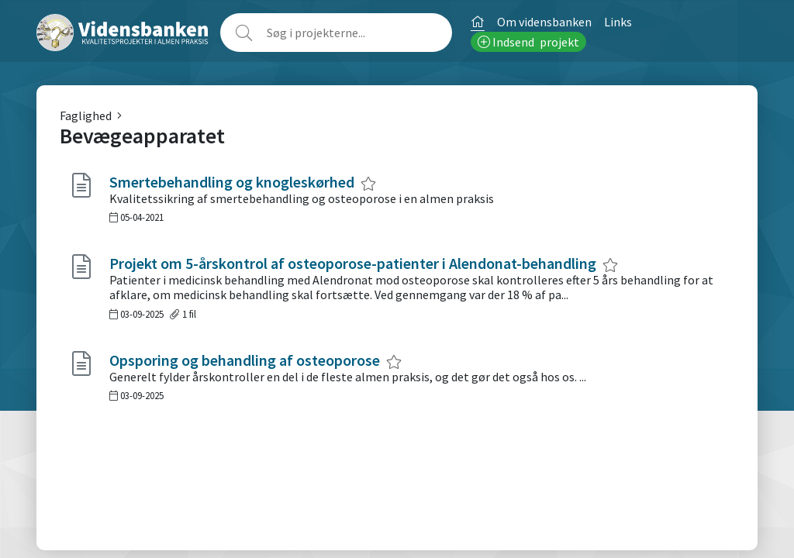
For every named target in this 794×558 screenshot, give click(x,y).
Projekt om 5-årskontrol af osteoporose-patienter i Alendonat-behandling (352, 263)
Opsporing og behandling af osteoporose (244, 360)
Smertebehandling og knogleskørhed (231, 181)
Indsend (528, 42)
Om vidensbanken (544, 21)
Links (618, 21)
